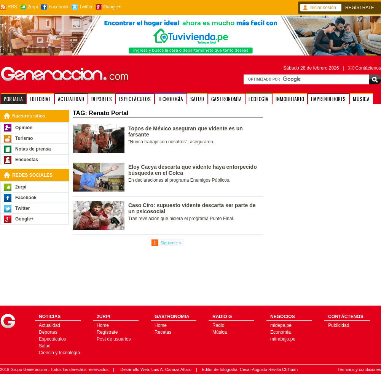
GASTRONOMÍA (226, 99)
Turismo (24, 138)
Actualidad (49, 325)
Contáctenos (368, 68)
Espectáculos (52, 339)
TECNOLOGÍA (170, 99)
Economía (280, 332)
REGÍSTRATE (359, 7)
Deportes (48, 332)
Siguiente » (171, 243)
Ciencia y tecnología (59, 352)
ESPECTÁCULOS (135, 99)
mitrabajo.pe (282, 339)
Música (219, 332)
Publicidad (338, 325)
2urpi (33, 7)
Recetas (163, 332)
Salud (45, 346)
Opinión (23, 127)
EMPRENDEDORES (328, 99)
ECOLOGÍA (259, 99)
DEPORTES (101, 99)
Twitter (85, 7)
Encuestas (26, 159)
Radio (218, 325)
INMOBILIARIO (290, 99)
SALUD (197, 99)
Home (103, 325)
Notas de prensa (33, 149)
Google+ (112, 7)
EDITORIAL (40, 99)
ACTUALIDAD (71, 99)
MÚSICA (361, 99)
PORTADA (13, 99)
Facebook (58, 7)
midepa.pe (281, 325)
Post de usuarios (114, 339)
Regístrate (107, 332)
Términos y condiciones (359, 369)
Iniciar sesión (322, 7)
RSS (12, 7)
